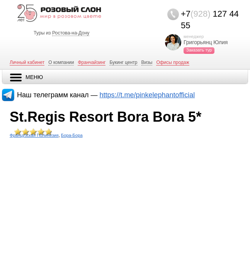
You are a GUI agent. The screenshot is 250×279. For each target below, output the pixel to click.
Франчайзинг (91, 62)
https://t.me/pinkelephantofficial (147, 95)
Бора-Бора (72, 135)
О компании (61, 62)
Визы (147, 62)
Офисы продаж (172, 62)
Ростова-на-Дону (70, 33)
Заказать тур (199, 50)
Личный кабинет (27, 62)
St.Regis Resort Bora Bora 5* (105, 117)
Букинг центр (123, 62)
